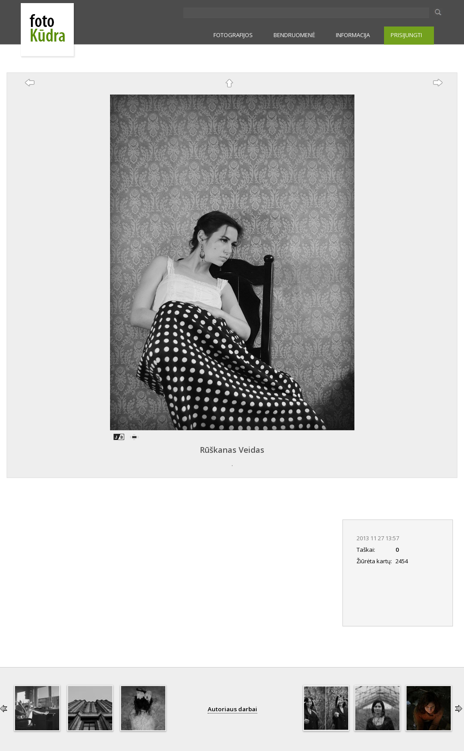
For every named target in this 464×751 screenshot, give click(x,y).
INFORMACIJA (353, 35)
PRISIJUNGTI (406, 35)
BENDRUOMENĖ (294, 35)
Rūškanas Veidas (232, 449)
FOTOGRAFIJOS (233, 35)
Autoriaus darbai (232, 709)
